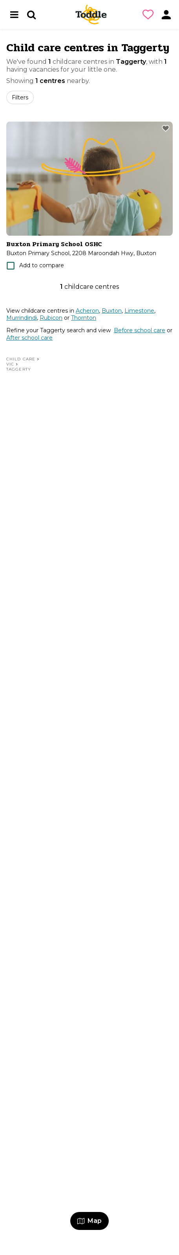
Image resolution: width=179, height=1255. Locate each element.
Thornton (83, 317)
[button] (149, 14)
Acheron (87, 310)
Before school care (139, 330)
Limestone (139, 310)
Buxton (112, 310)
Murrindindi (21, 317)
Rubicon (51, 317)
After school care (29, 337)
